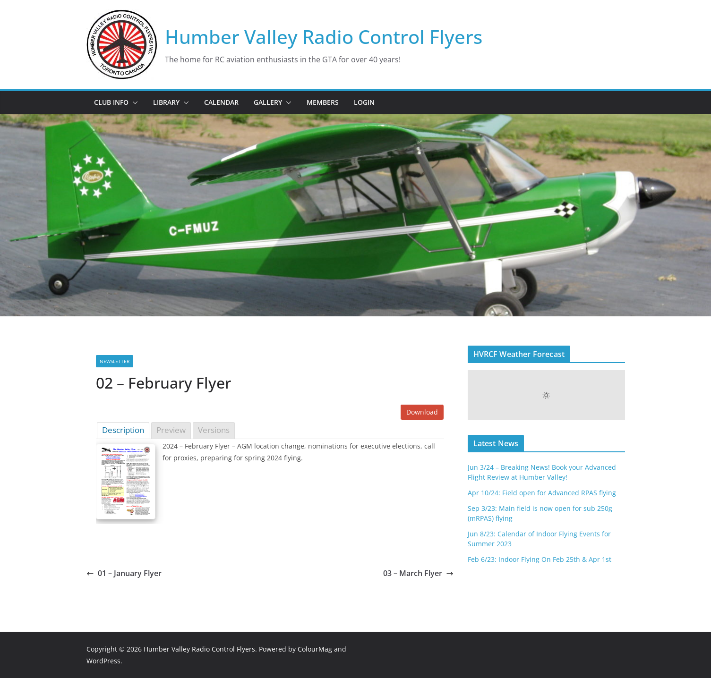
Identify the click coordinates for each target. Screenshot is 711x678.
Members (323, 102)
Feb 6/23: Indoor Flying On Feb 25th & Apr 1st (539, 559)
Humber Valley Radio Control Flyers (323, 37)
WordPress (103, 660)
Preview (171, 429)
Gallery (268, 102)
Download (422, 411)
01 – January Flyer (124, 573)
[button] (133, 102)
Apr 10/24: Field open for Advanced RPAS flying (542, 492)
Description (123, 429)
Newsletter (114, 361)
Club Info (111, 102)
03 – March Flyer (418, 573)
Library (166, 102)
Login (364, 102)
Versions (214, 429)
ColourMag (315, 648)
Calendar (221, 102)
